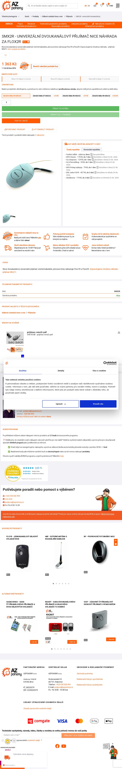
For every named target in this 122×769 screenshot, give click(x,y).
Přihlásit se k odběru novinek (78, 735)
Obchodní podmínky (85, 673)
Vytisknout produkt (43, 129)
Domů (27, 16)
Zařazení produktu (79, 24)
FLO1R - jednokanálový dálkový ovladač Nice (22, 537)
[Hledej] (29, 5)
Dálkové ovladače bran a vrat (52, 16)
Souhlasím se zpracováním (21, 740)
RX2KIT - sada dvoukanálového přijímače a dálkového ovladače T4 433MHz (60, 604)
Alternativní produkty (94, 26)
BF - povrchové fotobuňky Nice (99, 536)
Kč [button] (86, 6)
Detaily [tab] (61, 370)
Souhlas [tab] (22, 370)
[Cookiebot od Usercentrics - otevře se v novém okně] (105, 363)
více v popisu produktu (17, 49)
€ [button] (89, 6)
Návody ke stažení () (103, 24)
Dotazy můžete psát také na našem (34, 416)
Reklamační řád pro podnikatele (89, 685)
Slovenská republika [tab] (91, 150)
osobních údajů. (34, 740)
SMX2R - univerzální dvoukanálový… (88, 16)
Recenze (31, 24)
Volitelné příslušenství (26, 26)
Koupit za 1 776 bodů (60, 115)
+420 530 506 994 (12, 496)
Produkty (36, 16)
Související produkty (61, 26)
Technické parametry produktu (53, 24)
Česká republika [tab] (73, 150)
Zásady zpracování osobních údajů (37, 708)
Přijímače (69, 16)
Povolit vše (98, 404)
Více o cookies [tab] (99, 370)
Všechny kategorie (10, 16)
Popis (20, 24)
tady (62, 456)
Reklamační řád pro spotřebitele (90, 679)
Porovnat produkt (14, 129)
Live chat (8, 499)
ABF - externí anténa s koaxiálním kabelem (56, 537)
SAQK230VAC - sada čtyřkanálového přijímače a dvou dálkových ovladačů (20, 604)
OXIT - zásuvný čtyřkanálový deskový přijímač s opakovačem (99, 603)
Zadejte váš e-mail (11, 735)
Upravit (61, 404)
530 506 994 (29, 414)
